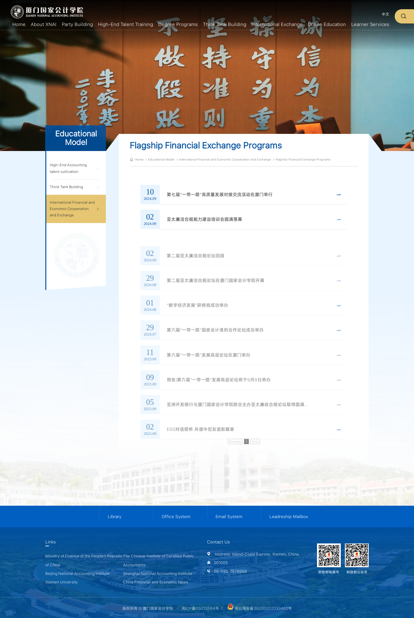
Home (139, 159)
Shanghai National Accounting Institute (157, 573)
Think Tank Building (66, 187)
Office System (176, 516)
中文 (385, 14)
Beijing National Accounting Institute (77, 573)
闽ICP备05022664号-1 (202, 608)
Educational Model (161, 159)
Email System (229, 516)
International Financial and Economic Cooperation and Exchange (72, 209)
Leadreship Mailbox (288, 516)
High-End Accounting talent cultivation (68, 168)
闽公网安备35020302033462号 (259, 608)
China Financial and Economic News (155, 582)
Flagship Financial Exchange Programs (303, 159)
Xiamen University (61, 582)
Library (114, 516)
